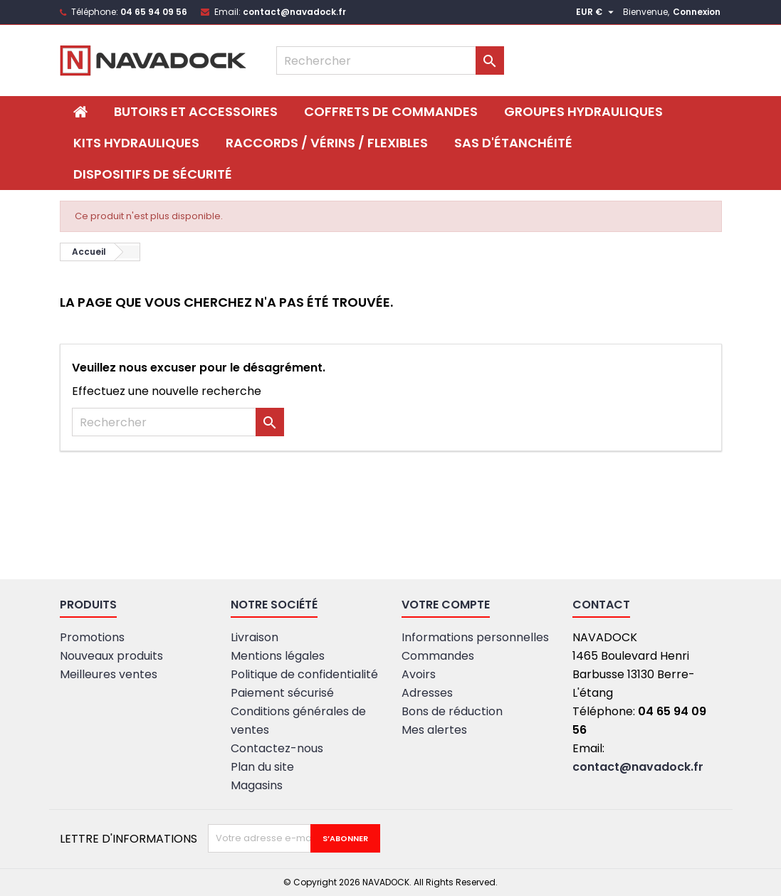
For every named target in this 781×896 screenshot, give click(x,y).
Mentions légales (278, 656)
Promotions (92, 637)
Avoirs (419, 674)
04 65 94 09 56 (153, 12)
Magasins (257, 785)
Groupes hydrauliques (583, 111)
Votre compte (446, 604)
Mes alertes (434, 730)
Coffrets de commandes (391, 111)
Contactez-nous (277, 748)
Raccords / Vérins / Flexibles (327, 143)
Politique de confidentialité (304, 674)
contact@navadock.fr (294, 12)
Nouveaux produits (111, 656)
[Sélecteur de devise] (596, 12)
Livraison (254, 637)
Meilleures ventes (108, 674)
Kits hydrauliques (136, 143)
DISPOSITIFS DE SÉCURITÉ (152, 174)
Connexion (696, 12)
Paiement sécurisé (282, 693)
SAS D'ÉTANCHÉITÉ (513, 143)
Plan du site (262, 767)
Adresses (427, 693)
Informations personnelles (475, 637)
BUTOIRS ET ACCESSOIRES (196, 111)
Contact (601, 604)
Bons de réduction (452, 711)
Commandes (438, 656)
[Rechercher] (390, 60)
